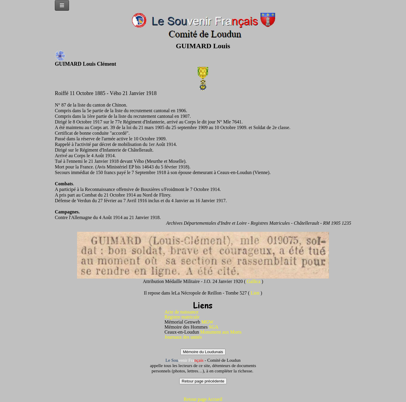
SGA (213, 326)
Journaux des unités (183, 337)
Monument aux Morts (221, 332)
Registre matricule (181, 316)
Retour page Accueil (203, 399)
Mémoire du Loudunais (203, 352)
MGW (207, 321)
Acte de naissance (181, 311)
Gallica (254, 281)
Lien (255, 292)
